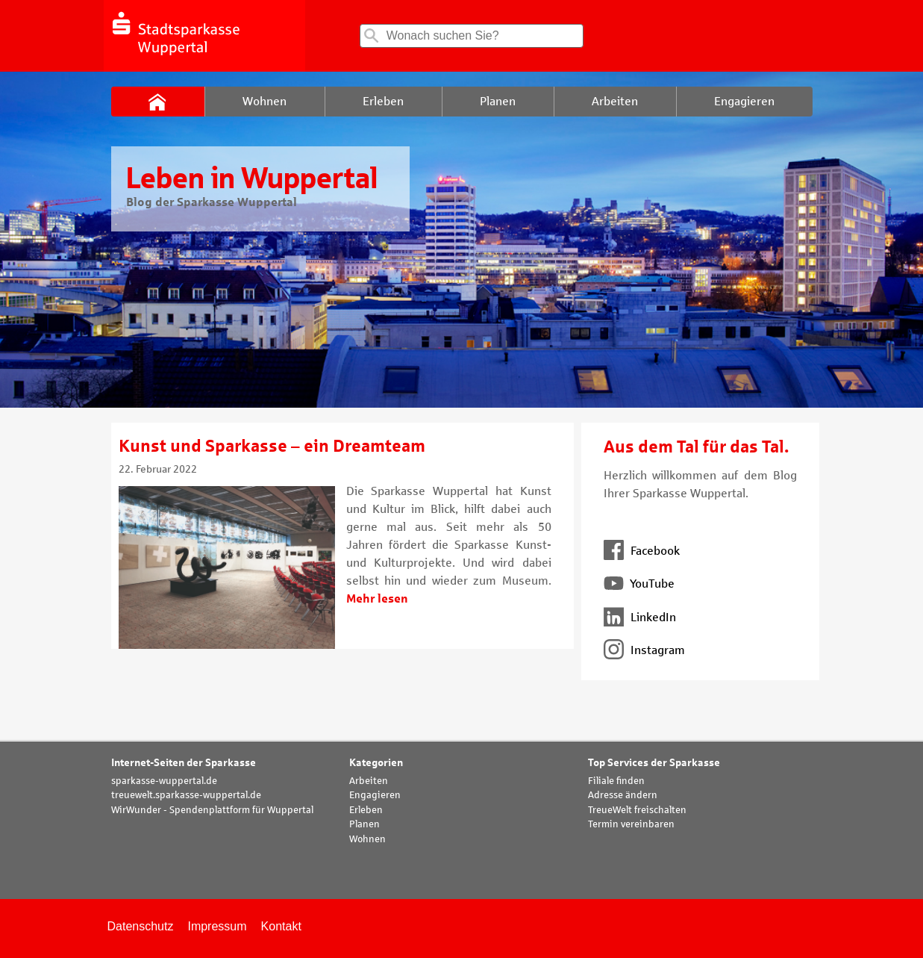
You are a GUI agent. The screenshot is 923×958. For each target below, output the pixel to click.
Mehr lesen (377, 598)
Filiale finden (616, 781)
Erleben (366, 810)
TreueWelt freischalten (637, 810)
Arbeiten (368, 781)
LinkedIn (640, 617)
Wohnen (367, 839)
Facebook (642, 550)
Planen (364, 824)
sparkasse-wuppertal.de (164, 781)
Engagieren (375, 795)
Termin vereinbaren (631, 824)
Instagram (644, 650)
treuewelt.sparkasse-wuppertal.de (186, 795)
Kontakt (281, 926)
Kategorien (376, 762)
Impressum (216, 926)
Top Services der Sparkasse (654, 762)
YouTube (639, 583)
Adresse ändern (622, 795)
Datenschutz (140, 926)
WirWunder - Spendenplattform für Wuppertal (212, 810)
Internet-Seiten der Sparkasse (183, 762)
